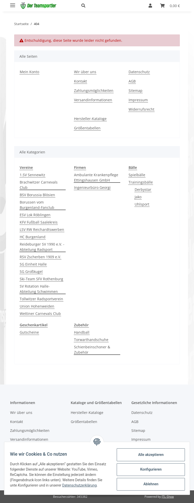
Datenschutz (139, 71)
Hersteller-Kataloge (90, 118)
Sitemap (135, 90)
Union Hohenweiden (37, 306)
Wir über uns (85, 71)
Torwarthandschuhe (91, 339)
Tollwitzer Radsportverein (41, 298)
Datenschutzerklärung (29, 488)
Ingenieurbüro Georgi (92, 187)
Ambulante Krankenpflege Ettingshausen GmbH (96, 177)
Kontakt (80, 81)
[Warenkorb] (170, 6)
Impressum (138, 99)
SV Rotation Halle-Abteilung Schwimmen (39, 289)
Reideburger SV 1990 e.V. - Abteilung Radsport (42, 247)
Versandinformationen (93, 99)
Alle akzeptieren (148, 454)
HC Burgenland (32, 236)
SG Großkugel (31, 271)
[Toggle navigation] (12, 3)
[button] (108, 6)
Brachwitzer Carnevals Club (39, 185)
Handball (81, 332)
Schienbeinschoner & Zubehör (92, 350)
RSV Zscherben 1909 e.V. (40, 256)
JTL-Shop (168, 496)
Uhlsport (142, 204)
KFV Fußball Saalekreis (39, 222)
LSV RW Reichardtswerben (42, 229)
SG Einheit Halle (33, 264)
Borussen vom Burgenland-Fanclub (37, 205)
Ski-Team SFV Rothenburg (41, 278)
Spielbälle (137, 174)
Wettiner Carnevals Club (40, 313)
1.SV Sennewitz (32, 174)
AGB (132, 81)
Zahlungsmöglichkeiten (93, 90)
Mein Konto (29, 71)
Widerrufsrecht (141, 109)
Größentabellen (87, 128)
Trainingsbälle (141, 182)
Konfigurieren (148, 469)
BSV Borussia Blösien (37, 194)
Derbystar (143, 189)
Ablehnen (148, 484)
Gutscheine (29, 332)
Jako (138, 196)
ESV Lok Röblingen (35, 214)
